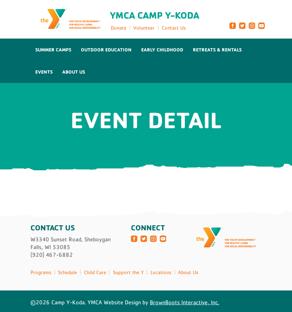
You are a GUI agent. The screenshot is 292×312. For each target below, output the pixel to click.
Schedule (67, 272)
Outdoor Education (106, 50)
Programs (40, 272)
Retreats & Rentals (217, 50)
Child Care (95, 272)
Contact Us (174, 28)
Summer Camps (53, 50)
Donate (118, 28)
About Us (73, 72)
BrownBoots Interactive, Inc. (184, 302)
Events (44, 72)
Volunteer (144, 28)
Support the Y (128, 272)
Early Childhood (162, 50)
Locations (160, 272)
